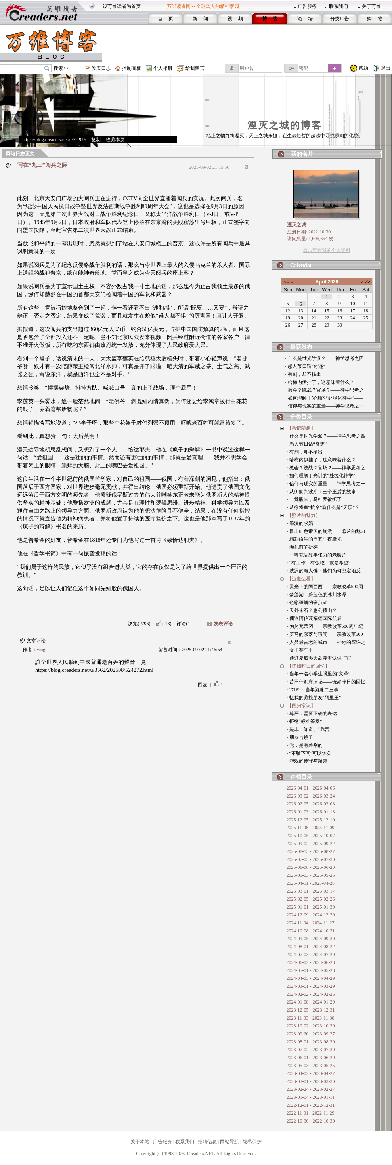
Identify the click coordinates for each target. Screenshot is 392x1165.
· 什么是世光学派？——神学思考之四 (324, 358)
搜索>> (61, 68)
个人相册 (162, 68)
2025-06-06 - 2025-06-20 (311, 867)
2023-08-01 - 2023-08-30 (311, 1041)
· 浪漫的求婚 (300, 523)
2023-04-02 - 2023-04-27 (311, 1073)
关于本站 (139, 1141)
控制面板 (131, 68)
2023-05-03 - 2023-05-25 (311, 1065)
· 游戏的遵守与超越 (307, 761)
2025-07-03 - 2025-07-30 (311, 859)
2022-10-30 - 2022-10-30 (311, 1121)
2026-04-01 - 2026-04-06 (311, 788)
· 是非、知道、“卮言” (309, 729)
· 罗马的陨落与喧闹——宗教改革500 (325, 634)
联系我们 (338, 6)
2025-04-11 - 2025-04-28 (311, 883)
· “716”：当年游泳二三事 (313, 689)
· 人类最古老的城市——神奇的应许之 (326, 642)
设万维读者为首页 (122, 6)
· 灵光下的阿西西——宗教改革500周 (325, 586)
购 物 (374, 18)
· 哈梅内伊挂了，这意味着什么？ (319, 382)
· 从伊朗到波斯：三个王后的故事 (321, 491)
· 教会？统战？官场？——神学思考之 (324, 390)
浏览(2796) (139, 623)
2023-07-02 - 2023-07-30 (311, 1049)
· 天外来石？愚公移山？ (312, 610)
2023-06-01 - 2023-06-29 (311, 1057)
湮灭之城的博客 (284, 125)
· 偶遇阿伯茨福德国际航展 (314, 618)
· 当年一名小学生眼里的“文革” (319, 674)
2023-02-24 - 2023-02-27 (311, 1089)
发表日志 (101, 68)
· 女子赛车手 (300, 650)
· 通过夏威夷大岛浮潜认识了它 (319, 658)
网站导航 (229, 1141)
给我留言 (195, 68)
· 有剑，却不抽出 (303, 374)
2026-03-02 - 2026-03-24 (311, 796)
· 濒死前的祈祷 (302, 547)
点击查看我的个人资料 (326, 250)
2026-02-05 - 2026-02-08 (311, 804)
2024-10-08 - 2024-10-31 (311, 931)
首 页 (165, 18)
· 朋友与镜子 (300, 737)
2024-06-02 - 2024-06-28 (311, 962)
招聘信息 (207, 1141)
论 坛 (305, 18)
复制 (96, 139)
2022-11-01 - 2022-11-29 (311, 1113)
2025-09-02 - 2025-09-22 (311, 843)
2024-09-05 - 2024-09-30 (311, 938)
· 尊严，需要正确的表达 (312, 713)
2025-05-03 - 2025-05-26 (311, 875)
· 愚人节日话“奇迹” (305, 366)
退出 (385, 68)
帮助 (363, 68)
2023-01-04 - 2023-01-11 (311, 1097)
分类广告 (339, 18)
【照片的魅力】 (303, 515)
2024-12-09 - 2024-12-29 (311, 915)
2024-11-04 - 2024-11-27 (311, 923)
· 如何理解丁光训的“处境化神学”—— (324, 398)
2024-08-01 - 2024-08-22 (311, 946)
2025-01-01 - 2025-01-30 (311, 907)
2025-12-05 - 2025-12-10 (311, 820)
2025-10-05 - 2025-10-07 (311, 835)
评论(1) (183, 623)
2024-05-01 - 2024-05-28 (311, 970)
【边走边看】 (301, 579)
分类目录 (301, 417)
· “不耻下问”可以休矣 (309, 753)
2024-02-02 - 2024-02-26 (311, 994)
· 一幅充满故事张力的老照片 (316, 555)
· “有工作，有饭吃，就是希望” (319, 563)
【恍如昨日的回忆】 (308, 666)
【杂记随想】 (301, 428)
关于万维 (371, 6)
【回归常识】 (301, 705)
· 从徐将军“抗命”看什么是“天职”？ (323, 507)
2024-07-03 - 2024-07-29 (311, 954)
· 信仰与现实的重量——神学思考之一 (324, 406)
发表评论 (223, 623)
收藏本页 (115, 139)
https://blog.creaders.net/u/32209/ (54, 139)
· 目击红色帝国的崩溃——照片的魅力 (326, 531)
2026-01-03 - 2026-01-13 (311, 812)
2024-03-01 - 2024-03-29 (311, 986)
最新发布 (301, 347)
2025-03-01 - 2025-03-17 (311, 891)
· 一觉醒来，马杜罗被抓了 (314, 499)
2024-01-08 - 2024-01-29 (311, 1002)
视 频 (235, 18)
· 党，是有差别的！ (307, 745)
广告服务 (307, 6)
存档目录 (301, 777)
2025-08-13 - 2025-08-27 (311, 851)
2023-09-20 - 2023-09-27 (311, 1034)
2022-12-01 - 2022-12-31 (311, 1105)
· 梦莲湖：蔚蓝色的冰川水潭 (316, 594)
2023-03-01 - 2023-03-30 (311, 1081)
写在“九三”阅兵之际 (42, 165)
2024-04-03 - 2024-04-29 (311, 978)
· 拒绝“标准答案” (304, 721)
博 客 (270, 18)
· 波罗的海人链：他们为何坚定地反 (324, 571)
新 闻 (200, 18)
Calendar (301, 265)
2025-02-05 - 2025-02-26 (311, 899)
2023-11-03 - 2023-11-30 (311, 1018)
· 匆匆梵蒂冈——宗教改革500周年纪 (325, 626)
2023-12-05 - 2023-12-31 (311, 1010)
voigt (42, 649)
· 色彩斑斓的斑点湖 (307, 602)
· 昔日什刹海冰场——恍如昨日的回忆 (326, 682)
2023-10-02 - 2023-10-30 (311, 1026)
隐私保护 (252, 1141)
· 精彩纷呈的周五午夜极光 (314, 539)
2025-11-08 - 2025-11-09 (311, 827)
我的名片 (302, 154)
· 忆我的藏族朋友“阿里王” (314, 697)
